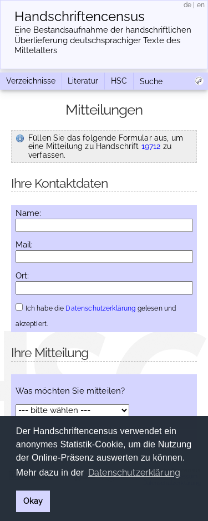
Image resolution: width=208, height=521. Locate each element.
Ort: (22, 276)
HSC (119, 80)
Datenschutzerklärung (100, 308)
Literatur (83, 80)
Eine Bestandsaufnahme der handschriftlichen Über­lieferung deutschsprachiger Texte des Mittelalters (102, 40)
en (201, 5)
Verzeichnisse (30, 80)
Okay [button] (33, 500)
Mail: (24, 245)
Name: (29, 213)
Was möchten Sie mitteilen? (70, 391)
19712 (151, 146)
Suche (151, 81)
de (187, 5)
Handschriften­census (79, 16)
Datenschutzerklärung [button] (134, 472)
